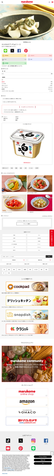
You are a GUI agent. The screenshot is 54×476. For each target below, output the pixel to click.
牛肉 (4, 269)
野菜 (16, 120)
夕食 (25, 168)
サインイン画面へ (27, 223)
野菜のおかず (5, 168)
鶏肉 (14, 269)
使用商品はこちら (27, 42)
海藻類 (25, 269)
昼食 (21, 168)
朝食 (16, 168)
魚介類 (19, 269)
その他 (16, 118)
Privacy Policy (4, 473)
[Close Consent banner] (52, 453)
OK (43, 463)
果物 (46, 269)
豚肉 (9, 269)
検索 (2, 2)
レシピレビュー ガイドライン (47, 215)
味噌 (12, 168)
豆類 (41, 269)
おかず (16, 116)
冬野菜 (36, 168)
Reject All (43, 460)
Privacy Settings (43, 456)
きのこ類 (35, 269)
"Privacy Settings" (7, 467)
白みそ (3, 81)
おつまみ (31, 168)
